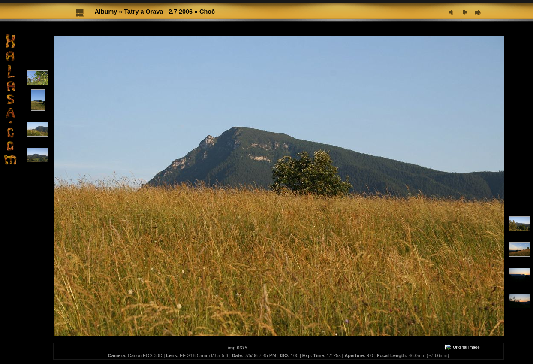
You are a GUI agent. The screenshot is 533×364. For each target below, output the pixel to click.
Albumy (106, 11)
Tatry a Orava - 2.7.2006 (158, 11)
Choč (207, 11)
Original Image (461, 347)
